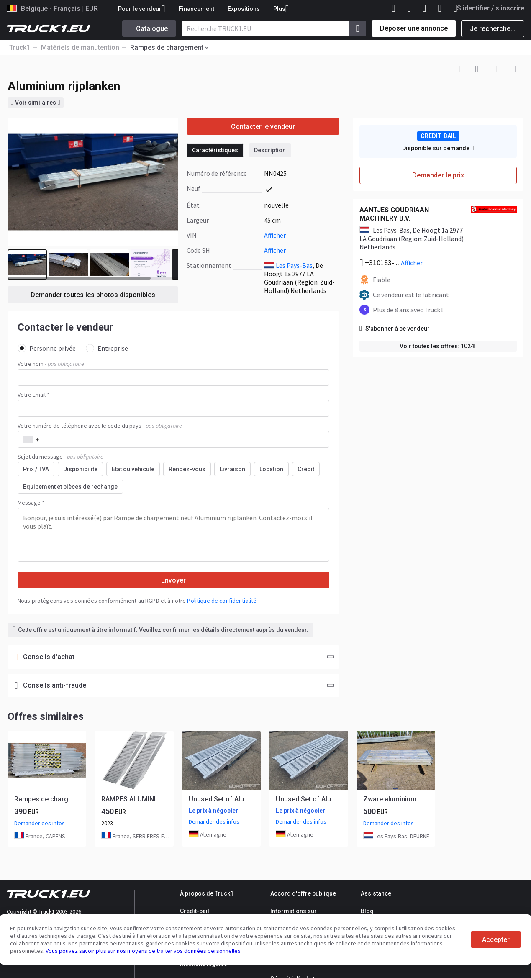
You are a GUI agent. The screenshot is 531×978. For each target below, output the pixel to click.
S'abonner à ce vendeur (394, 328)
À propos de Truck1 (206, 893)
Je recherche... (493, 29)
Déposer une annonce (414, 28)
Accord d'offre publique (303, 893)
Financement (196, 8)
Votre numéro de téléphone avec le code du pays (100, 425)
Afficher (275, 235)
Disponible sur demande (438, 148)
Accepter (496, 940)
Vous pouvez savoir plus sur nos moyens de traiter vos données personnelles (143, 951)
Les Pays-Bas (294, 265)
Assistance (376, 893)
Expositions (244, 8)
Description (270, 150)
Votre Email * (33, 394)
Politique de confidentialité (222, 600)
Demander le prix (438, 175)
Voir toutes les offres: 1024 (438, 346)
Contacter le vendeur (263, 127)
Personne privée (47, 348)
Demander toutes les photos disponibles (93, 295)
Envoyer (173, 580)
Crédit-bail (194, 911)
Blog (367, 911)
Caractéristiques (215, 150)
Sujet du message (60, 456)
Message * (31, 502)
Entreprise (107, 348)
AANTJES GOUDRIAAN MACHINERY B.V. (394, 214)
